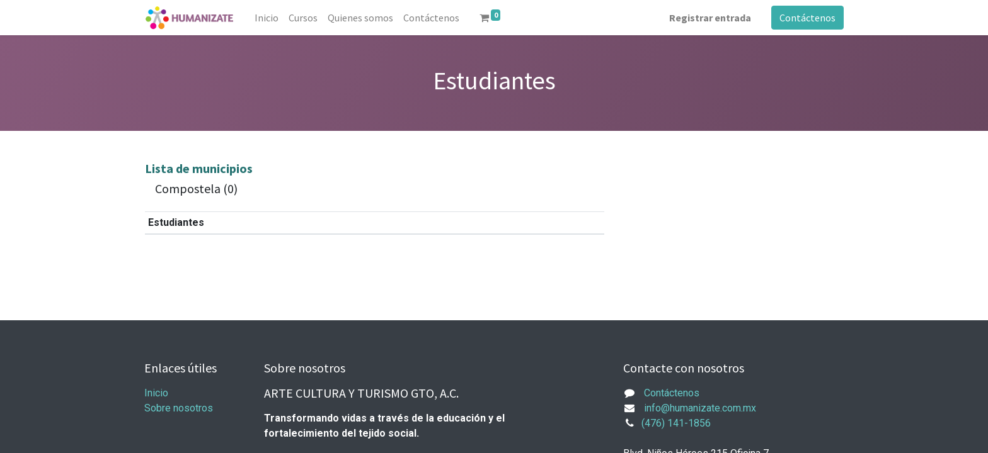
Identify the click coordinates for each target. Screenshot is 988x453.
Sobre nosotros (178, 408)
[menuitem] (267, 17)
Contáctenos (807, 17)
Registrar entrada (710, 17)
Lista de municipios (199, 168)
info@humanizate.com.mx (700, 408)
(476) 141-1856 (676, 423)
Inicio (156, 393)
